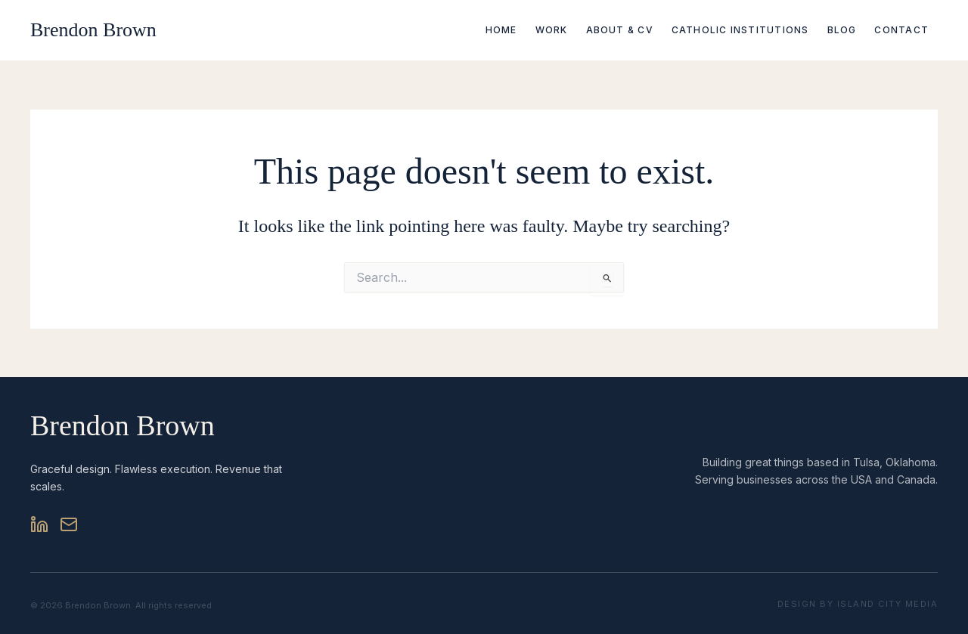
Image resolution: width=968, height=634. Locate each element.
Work (551, 30)
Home (501, 30)
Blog (842, 30)
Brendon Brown (93, 30)
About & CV (619, 30)
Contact (901, 30)
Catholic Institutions (740, 30)
